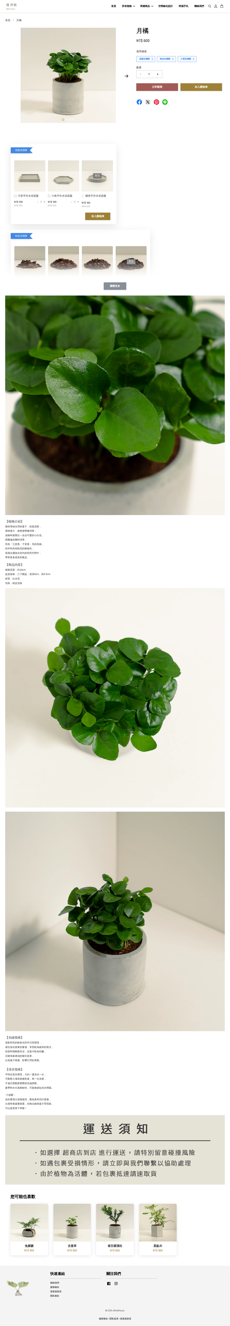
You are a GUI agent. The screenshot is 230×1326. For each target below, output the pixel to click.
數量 (138, 67)
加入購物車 (97, 216)
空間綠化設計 (165, 6)
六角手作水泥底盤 (60, 196)
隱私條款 (54, 1295)
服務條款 (54, 1287)
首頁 (113, 6)
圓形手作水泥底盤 (94, 196)
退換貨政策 (55, 1291)
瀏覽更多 (115, 286)
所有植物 (128, 6)
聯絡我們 (199, 6)
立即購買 (157, 87)
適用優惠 (141, 51)
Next (126, 76)
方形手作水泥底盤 (26, 196)
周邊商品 (146, 6)
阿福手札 (183, 6)
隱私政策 (113, 1318)
